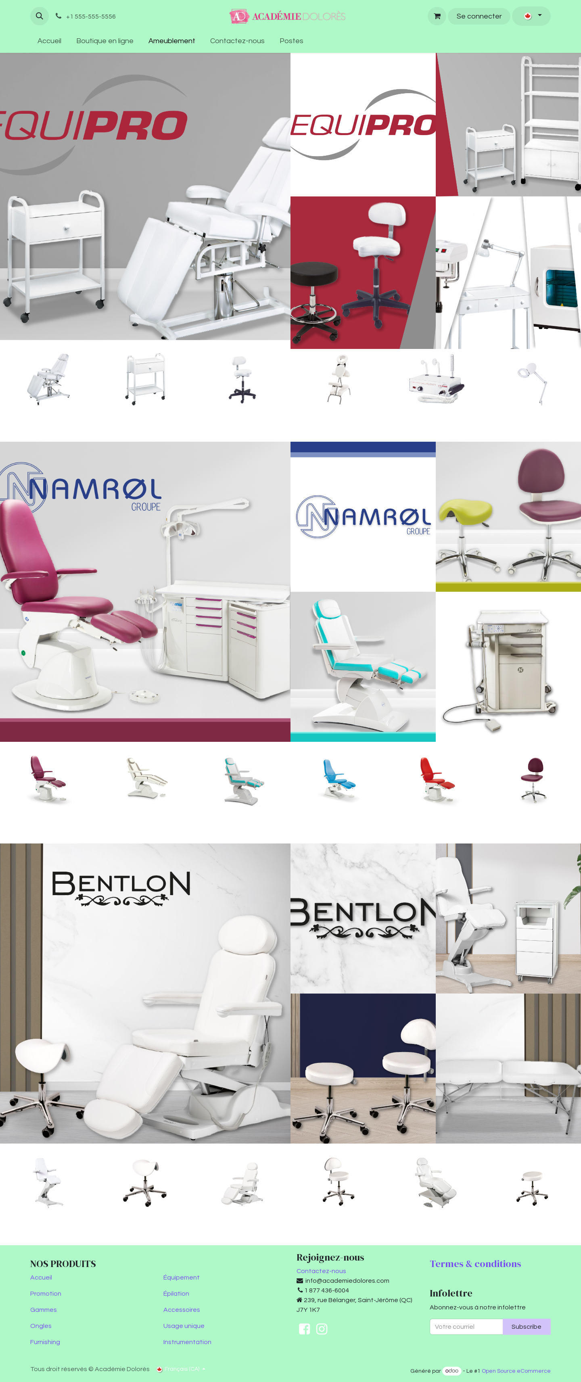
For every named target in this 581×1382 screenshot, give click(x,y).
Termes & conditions (475, 1263)
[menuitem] (49, 41)
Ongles (41, 1326)
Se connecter (479, 16)
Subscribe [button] (526, 1327)
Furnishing (45, 1342)
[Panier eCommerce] (437, 16)
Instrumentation (187, 1342)
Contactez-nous (321, 1271)
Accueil (41, 1277)
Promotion (45, 1293)
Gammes (43, 1310)
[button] (39, 16)
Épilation (176, 1293)
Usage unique (184, 1326)
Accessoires (181, 1310)
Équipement (181, 1277)
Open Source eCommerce (516, 1371)
